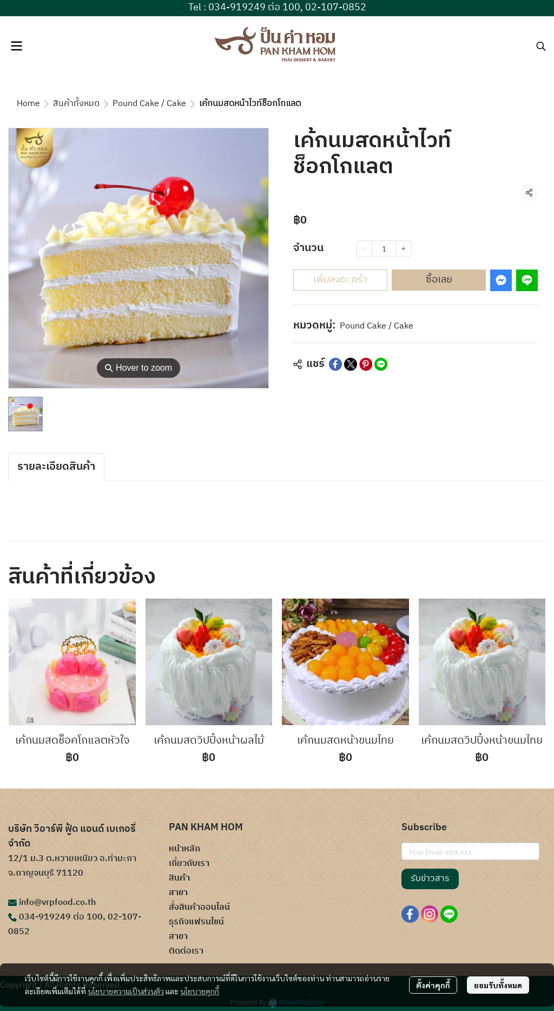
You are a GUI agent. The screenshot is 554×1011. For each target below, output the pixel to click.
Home (28, 103)
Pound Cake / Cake (149, 103)
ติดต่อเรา (186, 951)
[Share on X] (350, 364)
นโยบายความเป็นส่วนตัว (126, 991)
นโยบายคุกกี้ (199, 991)
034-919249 (45, 917)
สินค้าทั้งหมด (76, 103)
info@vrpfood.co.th (57, 902)
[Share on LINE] (380, 364)
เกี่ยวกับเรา (189, 863)
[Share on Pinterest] (365, 364)
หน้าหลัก (184, 849)
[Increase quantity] (403, 248)
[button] (541, 46)
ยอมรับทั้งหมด (498, 985)
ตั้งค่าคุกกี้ (433, 985)
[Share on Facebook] (335, 364)
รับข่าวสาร (430, 878)
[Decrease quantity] (364, 248)
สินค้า (179, 878)
